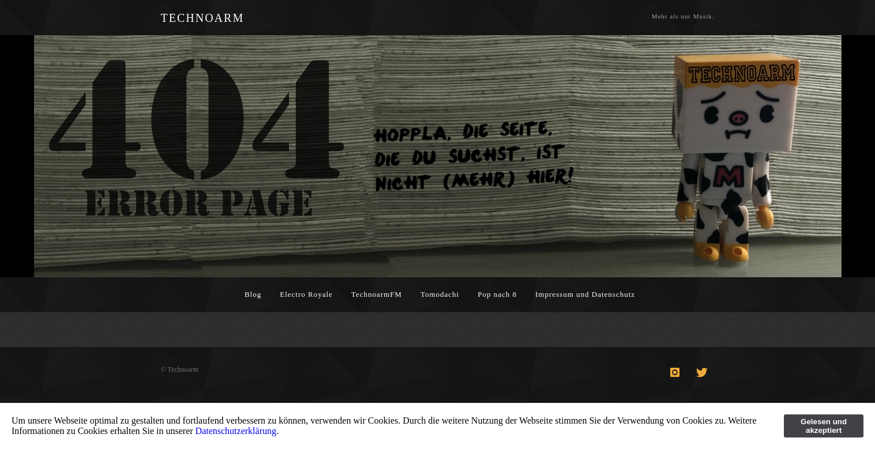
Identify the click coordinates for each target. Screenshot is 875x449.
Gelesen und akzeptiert (824, 426)
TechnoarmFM (376, 294)
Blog (253, 294)
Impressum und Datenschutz (585, 294)
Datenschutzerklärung (236, 431)
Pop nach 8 (497, 294)
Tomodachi (439, 294)
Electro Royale (306, 294)
